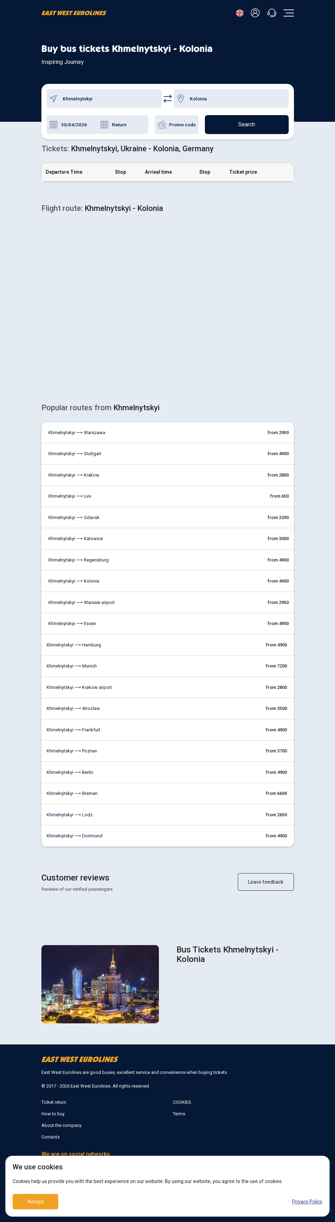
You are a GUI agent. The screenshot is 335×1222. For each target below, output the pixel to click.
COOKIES (182, 1102)
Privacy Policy (307, 1201)
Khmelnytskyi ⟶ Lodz (70, 814)
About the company (61, 1125)
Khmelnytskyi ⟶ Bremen (72, 793)
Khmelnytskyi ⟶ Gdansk (74, 517)
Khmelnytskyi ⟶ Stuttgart (74, 453)
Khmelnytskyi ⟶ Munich (72, 666)
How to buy (53, 1113)
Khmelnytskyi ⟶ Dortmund (74, 835)
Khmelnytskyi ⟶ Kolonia (73, 581)
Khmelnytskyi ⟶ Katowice (75, 538)
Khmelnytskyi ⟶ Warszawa (76, 432)
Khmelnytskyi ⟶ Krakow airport (79, 687)
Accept (35, 1201)
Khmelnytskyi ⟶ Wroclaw (73, 708)
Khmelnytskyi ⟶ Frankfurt (73, 729)
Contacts (50, 1137)
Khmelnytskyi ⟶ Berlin (70, 772)
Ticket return (53, 1102)
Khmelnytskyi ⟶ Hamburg (74, 644)
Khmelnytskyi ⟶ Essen (72, 623)
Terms (179, 1113)
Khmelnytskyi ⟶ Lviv (69, 496)
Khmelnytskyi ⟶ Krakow (73, 475)
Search (246, 124)
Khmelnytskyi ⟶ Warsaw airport (81, 602)
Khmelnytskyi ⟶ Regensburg (78, 560)
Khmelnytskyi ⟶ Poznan (72, 750)
